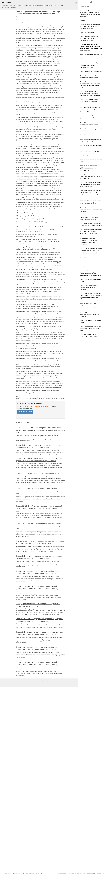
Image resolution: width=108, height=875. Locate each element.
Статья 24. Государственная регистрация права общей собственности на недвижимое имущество (91, 209)
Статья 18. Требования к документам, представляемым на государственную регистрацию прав (89, 153)
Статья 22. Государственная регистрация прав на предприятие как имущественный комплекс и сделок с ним (90, 184)
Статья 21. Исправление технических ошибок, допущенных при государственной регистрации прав (91, 176)
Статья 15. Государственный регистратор (90, 135)
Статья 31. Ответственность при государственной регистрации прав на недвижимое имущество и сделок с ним (90, 305)
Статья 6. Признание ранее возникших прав (91, 71)
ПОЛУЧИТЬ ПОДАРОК (25, 411)
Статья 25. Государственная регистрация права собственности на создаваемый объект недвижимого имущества (90, 217)
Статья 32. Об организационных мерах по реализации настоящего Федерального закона (90, 328)
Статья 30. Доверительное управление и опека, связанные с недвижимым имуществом (90, 287)
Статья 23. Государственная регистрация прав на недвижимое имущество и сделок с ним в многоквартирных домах (91, 201)
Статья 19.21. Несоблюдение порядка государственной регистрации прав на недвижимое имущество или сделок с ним (40, 430)
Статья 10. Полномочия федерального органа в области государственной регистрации (89, 101)
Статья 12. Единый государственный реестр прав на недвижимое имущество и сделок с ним (91, 116)
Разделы (43, 681)
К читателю (83, 20)
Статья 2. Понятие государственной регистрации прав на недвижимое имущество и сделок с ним (89, 38)
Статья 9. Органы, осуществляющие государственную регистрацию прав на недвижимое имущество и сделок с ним (90, 93)
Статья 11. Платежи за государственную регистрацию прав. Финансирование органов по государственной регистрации (90, 109)
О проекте (36, 681)
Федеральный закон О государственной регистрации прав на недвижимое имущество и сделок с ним (90, 26)
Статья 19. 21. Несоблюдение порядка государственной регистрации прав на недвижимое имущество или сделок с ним (40, 508)
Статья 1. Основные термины (87, 32)
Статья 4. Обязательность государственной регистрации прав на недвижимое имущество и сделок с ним (91, 56)
